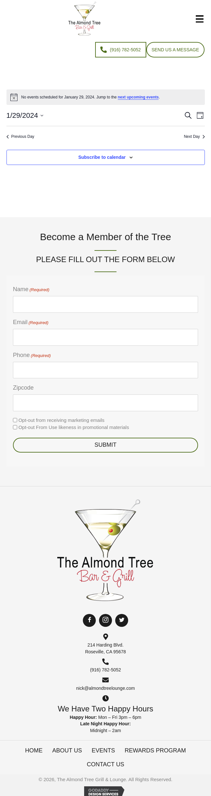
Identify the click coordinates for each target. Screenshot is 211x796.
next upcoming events (138, 97)
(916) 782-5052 (105, 669)
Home (33, 750)
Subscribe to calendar (102, 157)
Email (31, 322)
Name (31, 289)
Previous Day (20, 136)
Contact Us (105, 764)
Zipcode (23, 387)
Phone (32, 355)
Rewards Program (155, 750)
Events (103, 750)
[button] (89, 620)
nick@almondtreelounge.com (105, 688)
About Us (67, 750)
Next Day (194, 136)
